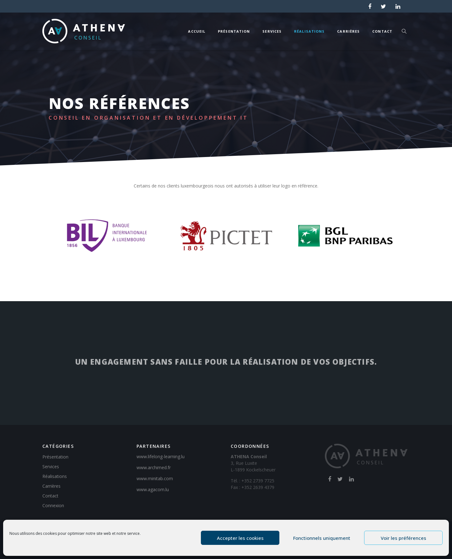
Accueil (196, 31)
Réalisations (309, 31)
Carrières (348, 31)
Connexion (53, 505)
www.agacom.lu (153, 489)
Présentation (234, 31)
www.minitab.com (155, 478)
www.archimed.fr (154, 467)
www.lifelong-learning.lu (161, 456)
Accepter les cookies (240, 538)
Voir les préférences (403, 538)
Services (272, 31)
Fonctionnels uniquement (321, 538)
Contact (382, 31)
